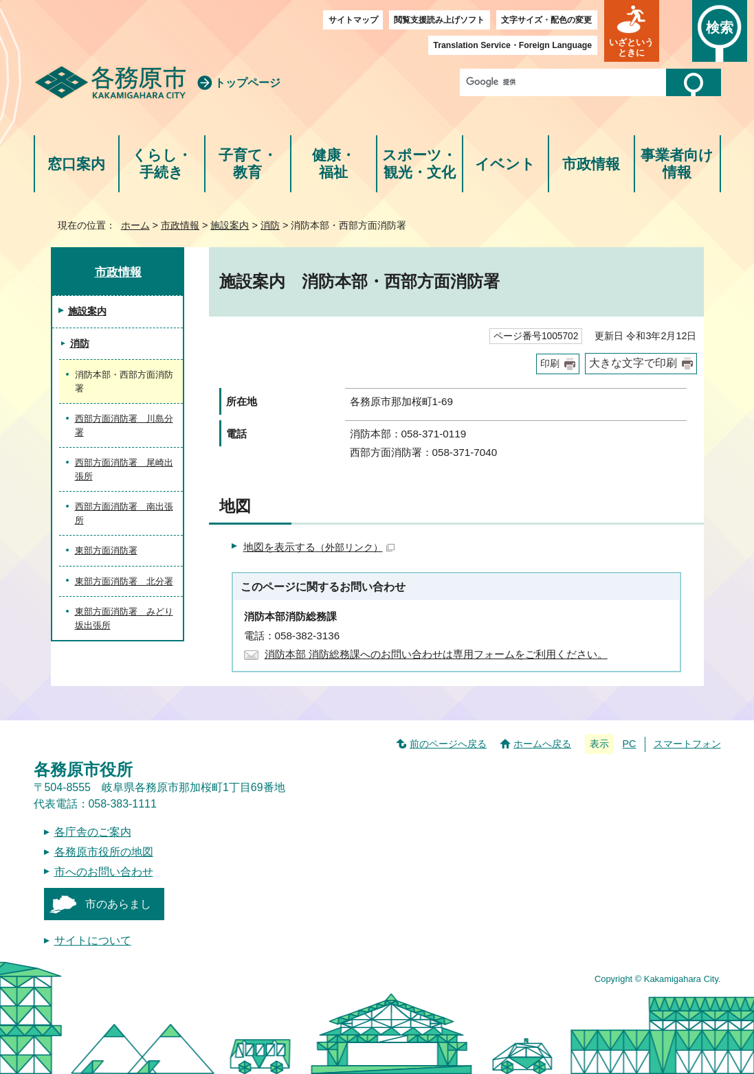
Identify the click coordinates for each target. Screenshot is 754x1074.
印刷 (549, 363)
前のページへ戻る (448, 743)
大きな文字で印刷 (633, 363)
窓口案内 (76, 164)
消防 (270, 225)
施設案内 (229, 225)
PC (629, 743)
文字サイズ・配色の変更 (546, 20)
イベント (505, 164)
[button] (631, 31)
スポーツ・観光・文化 (419, 164)
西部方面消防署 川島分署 (124, 425)
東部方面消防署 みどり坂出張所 (124, 618)
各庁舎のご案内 (92, 832)
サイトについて (92, 940)
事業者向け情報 (677, 164)
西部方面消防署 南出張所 (124, 513)
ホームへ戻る (542, 743)
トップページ (247, 83)
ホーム (135, 225)
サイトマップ (353, 20)
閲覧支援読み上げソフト (439, 20)
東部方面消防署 (106, 550)
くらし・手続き (162, 164)
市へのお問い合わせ (103, 872)
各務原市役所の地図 (103, 852)
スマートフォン (687, 743)
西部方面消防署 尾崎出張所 (124, 469)
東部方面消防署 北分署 (124, 581)
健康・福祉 (333, 164)
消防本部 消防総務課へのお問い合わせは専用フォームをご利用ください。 (436, 654)
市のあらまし (118, 904)
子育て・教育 (248, 164)
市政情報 (591, 164)
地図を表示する (319, 547)
